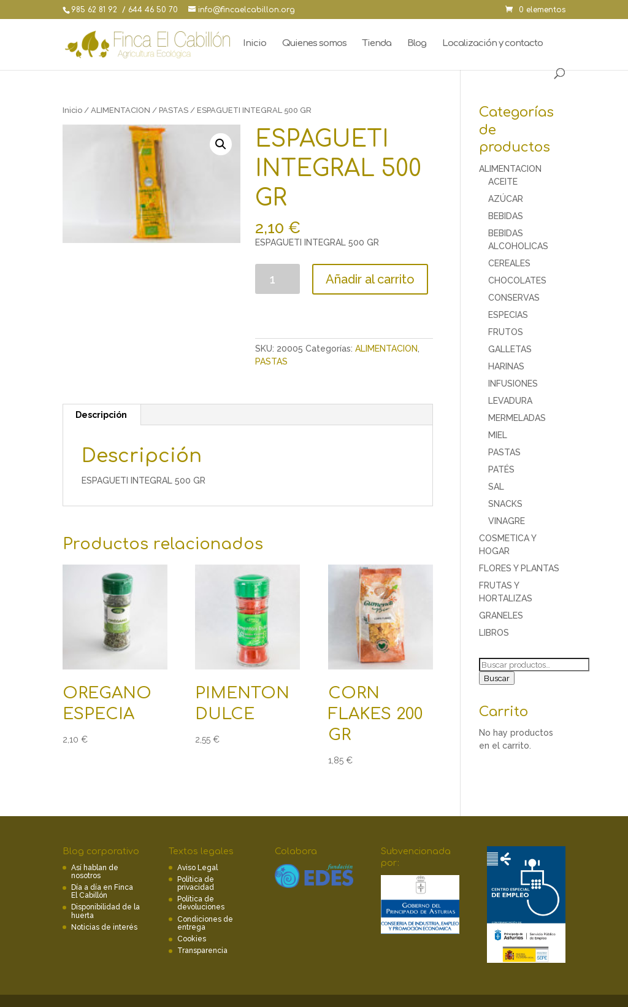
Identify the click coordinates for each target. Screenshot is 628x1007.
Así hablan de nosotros (94, 871)
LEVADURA (510, 401)
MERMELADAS (517, 418)
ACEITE (503, 182)
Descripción (101, 415)
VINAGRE (506, 521)
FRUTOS (505, 332)
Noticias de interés (104, 927)
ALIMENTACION (120, 110)
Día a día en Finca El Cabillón (102, 891)
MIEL (497, 435)
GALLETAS (510, 349)
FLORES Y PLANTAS (519, 568)
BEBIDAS (505, 216)
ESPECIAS (508, 315)
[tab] (101, 414)
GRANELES (501, 615)
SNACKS (505, 504)
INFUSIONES (513, 383)
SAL (496, 487)
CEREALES (509, 263)
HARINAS (506, 366)
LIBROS (494, 633)
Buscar (497, 678)
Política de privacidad (195, 883)
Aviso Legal (197, 867)
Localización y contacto (492, 43)
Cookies (191, 939)
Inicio (254, 43)
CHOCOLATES (517, 280)
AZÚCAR (505, 199)
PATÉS (501, 469)
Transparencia (202, 950)
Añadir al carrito (370, 279)
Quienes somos (314, 43)
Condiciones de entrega (205, 923)
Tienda (376, 43)
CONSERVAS (514, 298)
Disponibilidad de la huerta (105, 911)
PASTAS (173, 110)
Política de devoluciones (200, 903)
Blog (416, 43)
